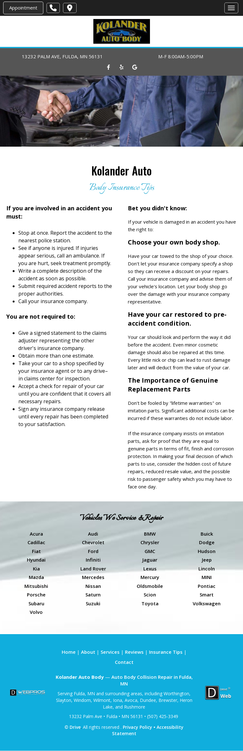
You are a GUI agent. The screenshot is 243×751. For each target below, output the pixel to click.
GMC (150, 551)
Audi (93, 534)
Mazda (36, 577)
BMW (150, 534)
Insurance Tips (166, 652)
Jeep (207, 560)
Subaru (36, 603)
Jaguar (149, 560)
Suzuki (93, 603)
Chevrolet (93, 542)
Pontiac (206, 586)
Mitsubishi (36, 586)
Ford (93, 551)
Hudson (206, 551)
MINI (207, 577)
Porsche (36, 594)
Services (110, 652)
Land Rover (93, 568)
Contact (124, 662)
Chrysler (149, 542)
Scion (150, 594)
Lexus (150, 568)
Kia (36, 568)
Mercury (149, 577)
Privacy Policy (137, 727)
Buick (207, 534)
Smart (207, 594)
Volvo (36, 612)
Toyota (150, 603)
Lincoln (206, 568)
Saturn (93, 594)
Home (69, 652)
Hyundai (36, 560)
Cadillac (36, 542)
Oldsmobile (150, 586)
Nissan (93, 586)
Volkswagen (207, 603)
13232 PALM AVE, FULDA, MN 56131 (62, 56)
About (88, 652)
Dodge (207, 542)
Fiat (36, 551)
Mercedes (93, 577)
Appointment (23, 7)
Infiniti (93, 560)
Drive (75, 727)
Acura (36, 534)
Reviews (134, 652)
